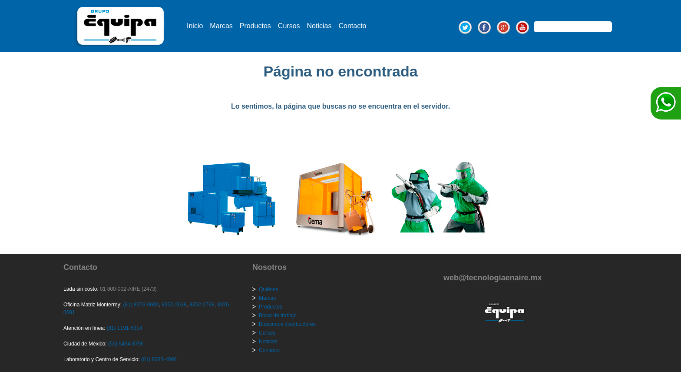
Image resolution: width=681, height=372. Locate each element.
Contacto (352, 26)
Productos (255, 26)
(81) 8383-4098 (159, 359)
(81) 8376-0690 (141, 305)
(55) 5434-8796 (126, 344)
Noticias (319, 26)
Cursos (289, 26)
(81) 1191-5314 (124, 328)
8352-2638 (173, 305)
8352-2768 (201, 305)
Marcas (221, 26)
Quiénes (268, 289)
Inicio (195, 26)
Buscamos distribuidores (287, 324)
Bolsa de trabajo (278, 315)
